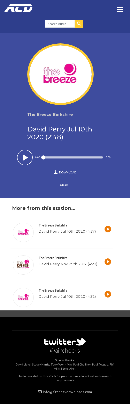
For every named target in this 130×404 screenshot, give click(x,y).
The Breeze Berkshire (53, 225)
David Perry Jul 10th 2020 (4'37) (67, 231)
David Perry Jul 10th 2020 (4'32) (67, 296)
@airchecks (65, 350)
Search (79, 24)
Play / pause (24, 157)
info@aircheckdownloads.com (67, 391)
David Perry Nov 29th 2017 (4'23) (68, 264)
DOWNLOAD (65, 172)
